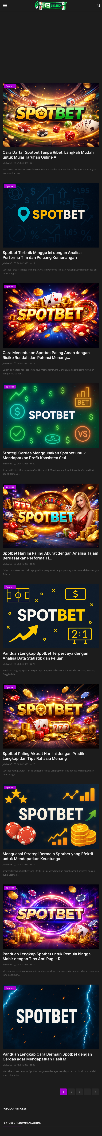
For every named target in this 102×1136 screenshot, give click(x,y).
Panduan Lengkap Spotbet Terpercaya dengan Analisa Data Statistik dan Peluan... (45, 655)
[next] (87, 1091)
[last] (95, 1091)
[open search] (98, 5)
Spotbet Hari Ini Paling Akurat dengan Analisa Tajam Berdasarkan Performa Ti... (50, 555)
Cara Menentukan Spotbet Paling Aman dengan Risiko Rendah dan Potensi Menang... (46, 355)
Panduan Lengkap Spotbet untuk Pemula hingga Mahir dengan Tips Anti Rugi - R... (47, 956)
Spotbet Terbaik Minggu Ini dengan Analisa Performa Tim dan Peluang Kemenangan (42, 255)
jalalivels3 (7, 163)
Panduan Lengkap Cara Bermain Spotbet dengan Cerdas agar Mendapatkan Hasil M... (47, 1056)
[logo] (51, 5)
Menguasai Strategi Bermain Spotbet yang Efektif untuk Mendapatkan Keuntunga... (48, 856)
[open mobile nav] (5, 5)
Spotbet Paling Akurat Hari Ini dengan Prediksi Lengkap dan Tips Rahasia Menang (45, 756)
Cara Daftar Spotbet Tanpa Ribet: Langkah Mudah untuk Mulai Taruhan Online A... (48, 154)
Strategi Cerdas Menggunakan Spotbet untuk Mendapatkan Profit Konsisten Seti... (44, 455)
